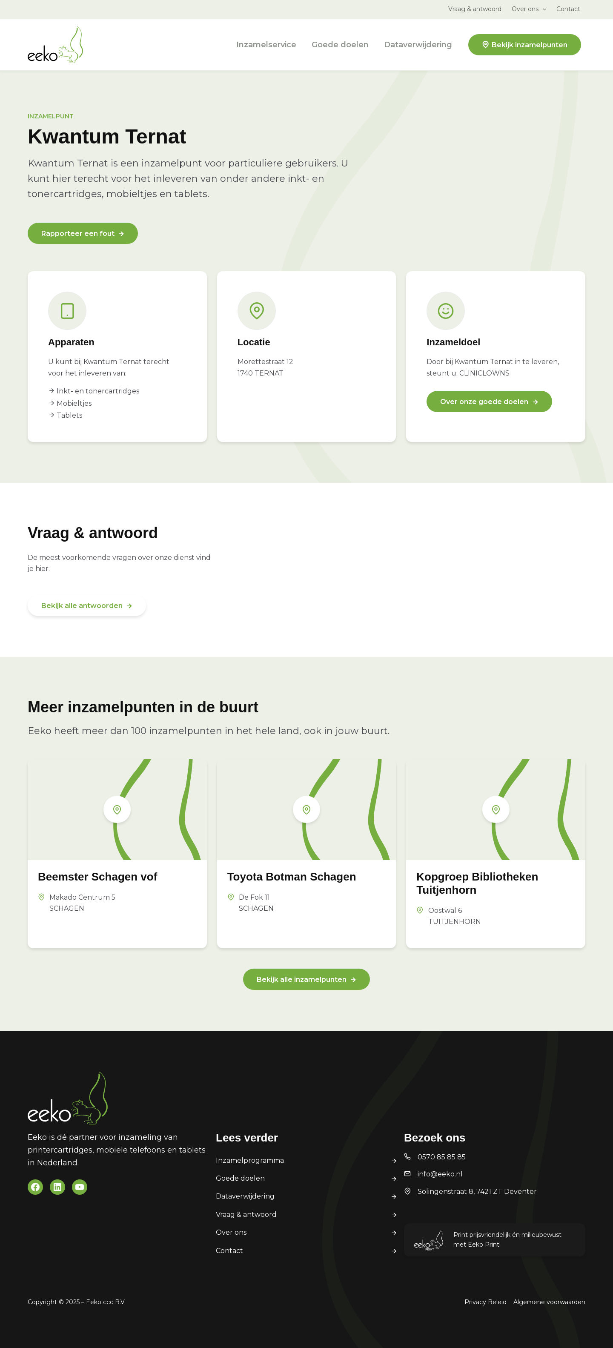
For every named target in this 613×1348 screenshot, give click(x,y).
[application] (542, 9)
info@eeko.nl (440, 1174)
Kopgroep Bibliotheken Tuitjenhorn (477, 883)
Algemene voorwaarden (549, 1302)
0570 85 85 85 (442, 1157)
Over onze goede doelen (484, 402)
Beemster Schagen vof (97, 876)
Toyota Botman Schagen (291, 876)
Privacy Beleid (485, 1302)
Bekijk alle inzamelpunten (302, 979)
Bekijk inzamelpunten (529, 45)
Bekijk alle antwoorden (82, 606)
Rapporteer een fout (78, 233)
